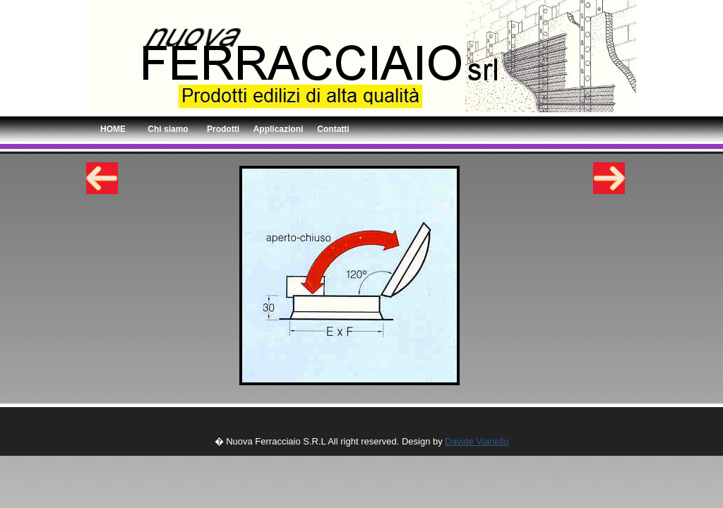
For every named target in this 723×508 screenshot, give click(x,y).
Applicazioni (278, 129)
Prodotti (223, 129)
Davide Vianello (476, 441)
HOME (113, 129)
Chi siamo (168, 129)
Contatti (333, 129)
